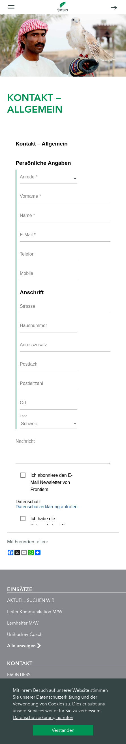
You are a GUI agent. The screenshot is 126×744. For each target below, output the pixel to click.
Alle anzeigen (21, 645)
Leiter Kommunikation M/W (34, 612)
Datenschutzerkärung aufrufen (43, 717)
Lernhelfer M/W (23, 623)
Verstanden (63, 730)
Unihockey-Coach (24, 634)
